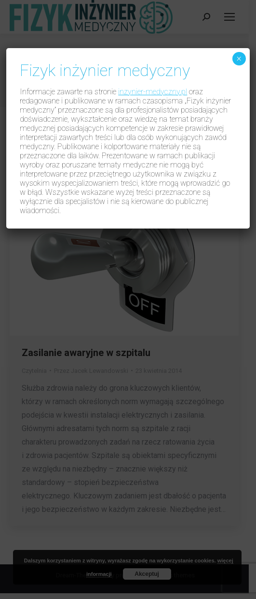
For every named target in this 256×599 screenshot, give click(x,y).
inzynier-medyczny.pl (152, 91)
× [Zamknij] (239, 58)
